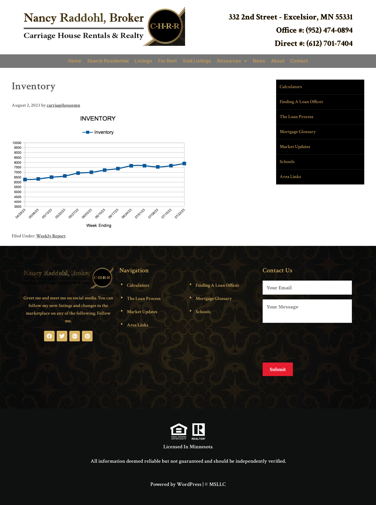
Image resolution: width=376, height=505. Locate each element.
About (277, 61)
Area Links (290, 177)
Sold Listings (197, 61)
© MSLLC (215, 480)
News (259, 61)
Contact (299, 61)
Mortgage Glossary (298, 132)
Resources (232, 61)
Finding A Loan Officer (301, 102)
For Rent (167, 61)
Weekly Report (51, 236)
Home (74, 61)
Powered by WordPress (176, 480)
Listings (143, 61)
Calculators (291, 87)
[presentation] (307, 341)
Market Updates (295, 147)
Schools (287, 162)
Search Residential (108, 61)
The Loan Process (296, 117)
